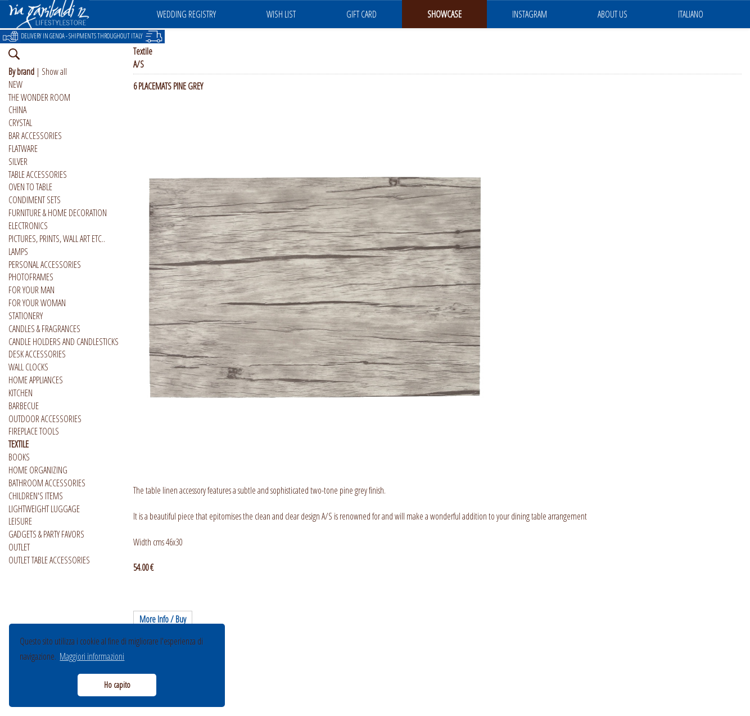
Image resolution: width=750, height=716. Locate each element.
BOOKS (19, 457)
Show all (54, 71)
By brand (21, 71)
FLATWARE (23, 148)
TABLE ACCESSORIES (37, 174)
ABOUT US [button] (612, 14)
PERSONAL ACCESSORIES (44, 264)
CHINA (17, 110)
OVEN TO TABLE (30, 187)
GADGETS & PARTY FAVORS (46, 534)
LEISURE (20, 521)
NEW (15, 84)
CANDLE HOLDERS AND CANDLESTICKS (63, 341)
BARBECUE (23, 406)
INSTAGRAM (529, 14)
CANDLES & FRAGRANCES (44, 329)
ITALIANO (690, 14)
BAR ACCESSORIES (35, 135)
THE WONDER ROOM (39, 97)
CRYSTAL (20, 123)
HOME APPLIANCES (35, 380)
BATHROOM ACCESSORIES (46, 483)
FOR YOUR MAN (31, 290)
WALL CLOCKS (28, 367)
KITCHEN (20, 393)
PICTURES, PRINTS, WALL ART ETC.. (56, 238)
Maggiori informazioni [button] (92, 656)
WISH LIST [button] (281, 14)
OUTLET (19, 547)
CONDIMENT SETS (34, 200)
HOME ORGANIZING (37, 470)
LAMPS (18, 251)
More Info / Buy (162, 619)
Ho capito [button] (117, 684)
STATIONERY (25, 316)
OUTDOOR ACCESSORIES (45, 419)
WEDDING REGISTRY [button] (186, 14)
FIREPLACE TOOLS (33, 431)
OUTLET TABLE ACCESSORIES (49, 560)
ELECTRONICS (28, 226)
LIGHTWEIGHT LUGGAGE (44, 509)
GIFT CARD (361, 14)
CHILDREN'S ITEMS (35, 496)
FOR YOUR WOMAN (37, 303)
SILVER (18, 161)
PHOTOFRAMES (30, 277)
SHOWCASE (444, 14)
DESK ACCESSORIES (37, 354)
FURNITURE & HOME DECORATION (57, 213)
